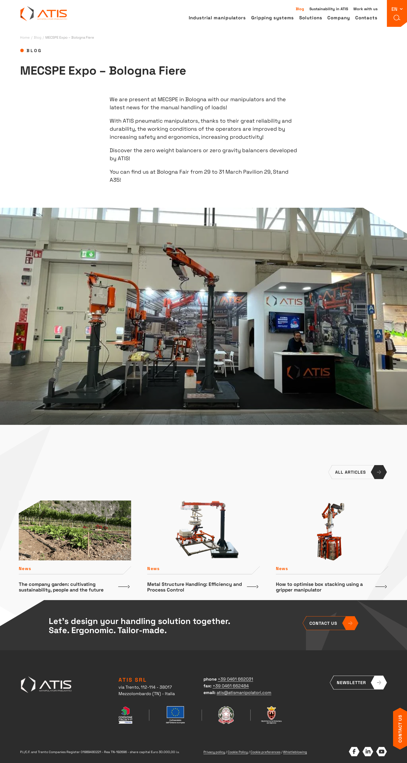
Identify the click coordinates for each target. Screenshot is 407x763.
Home (25, 37)
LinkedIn (367, 751)
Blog (300, 8)
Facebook (354, 751)
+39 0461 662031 (235, 679)
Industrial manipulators (217, 17)
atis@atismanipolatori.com (244, 692)
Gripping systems (272, 17)
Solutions (310, 17)
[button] (397, 17)
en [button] (394, 8)
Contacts (366, 17)
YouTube (381, 751)
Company (338, 17)
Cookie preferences (265, 752)
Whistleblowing (295, 752)
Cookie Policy (238, 752)
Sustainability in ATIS (328, 8)
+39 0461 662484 (231, 685)
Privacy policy (214, 752)
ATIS (44, 13)
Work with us (365, 8)
